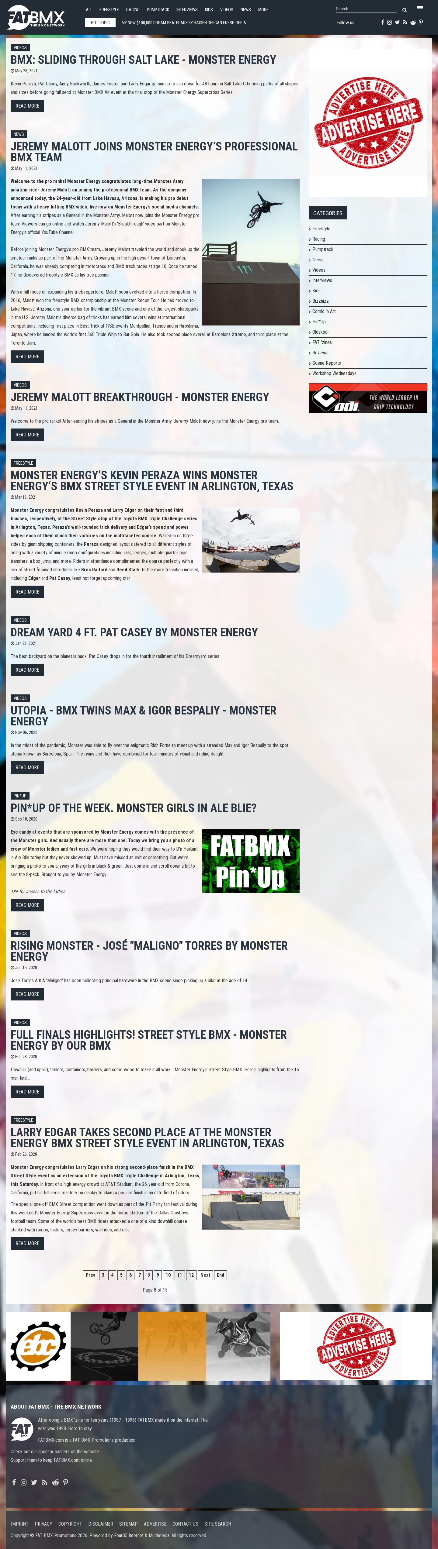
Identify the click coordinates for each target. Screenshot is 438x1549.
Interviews (187, 9)
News (246, 9)
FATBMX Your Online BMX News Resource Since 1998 (42, 15)
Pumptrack (158, 9)
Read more (27, 106)
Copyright (70, 1524)
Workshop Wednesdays (334, 373)
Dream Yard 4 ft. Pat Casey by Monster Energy (134, 632)
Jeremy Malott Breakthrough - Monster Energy (140, 397)
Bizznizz (320, 301)
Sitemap (128, 1524)
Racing (133, 9)
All (89, 9)
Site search (217, 1524)
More (263, 9)
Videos (226, 9)
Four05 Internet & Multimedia (141, 1535)
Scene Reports (326, 363)
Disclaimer (100, 1524)
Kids (209, 9)
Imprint (20, 1524)
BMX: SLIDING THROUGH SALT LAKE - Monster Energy (143, 60)
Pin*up (20, 796)
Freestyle (109, 9)
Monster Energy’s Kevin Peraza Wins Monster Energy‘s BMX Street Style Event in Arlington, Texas (152, 480)
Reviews (320, 353)
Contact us (185, 1524)
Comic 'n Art (324, 311)
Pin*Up (319, 322)
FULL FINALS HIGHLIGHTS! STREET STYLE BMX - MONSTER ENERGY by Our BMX (149, 1040)
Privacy (43, 1524)
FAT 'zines (322, 342)
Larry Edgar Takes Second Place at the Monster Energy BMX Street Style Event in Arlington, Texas (147, 1137)
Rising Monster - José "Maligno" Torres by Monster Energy (149, 951)
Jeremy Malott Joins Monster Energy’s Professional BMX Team (154, 151)
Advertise (155, 1524)
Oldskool (320, 332)
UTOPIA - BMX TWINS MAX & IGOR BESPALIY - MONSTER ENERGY (143, 716)
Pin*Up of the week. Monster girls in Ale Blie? (133, 808)
